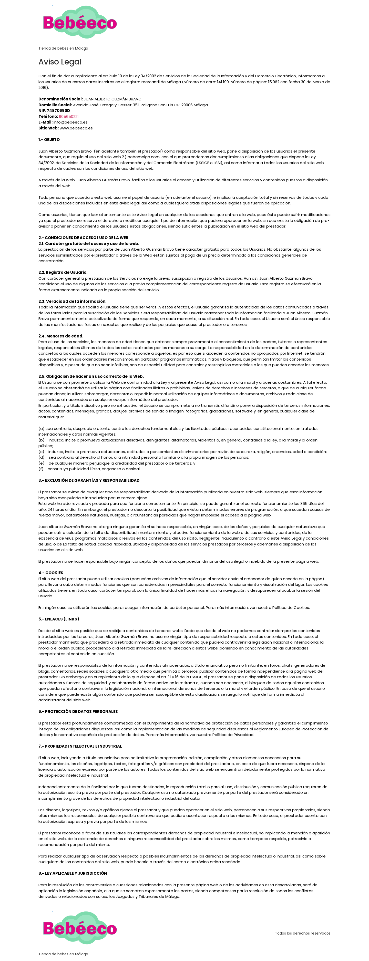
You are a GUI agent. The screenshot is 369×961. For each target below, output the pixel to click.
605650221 (69, 116)
